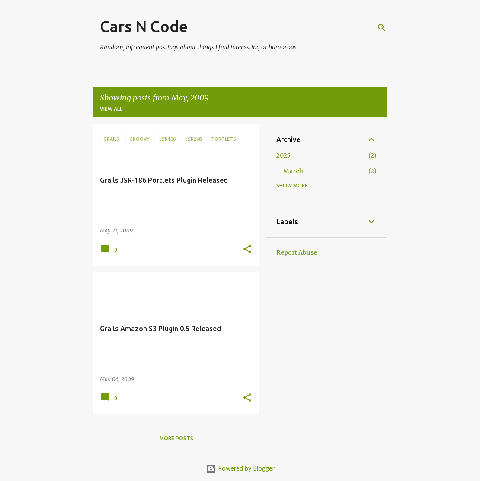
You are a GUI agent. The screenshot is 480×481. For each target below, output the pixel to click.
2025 (283, 155)
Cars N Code (144, 26)
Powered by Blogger (240, 468)
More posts (176, 438)
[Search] (382, 27)
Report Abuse (296, 252)
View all (111, 109)
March (293, 171)
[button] (247, 249)
